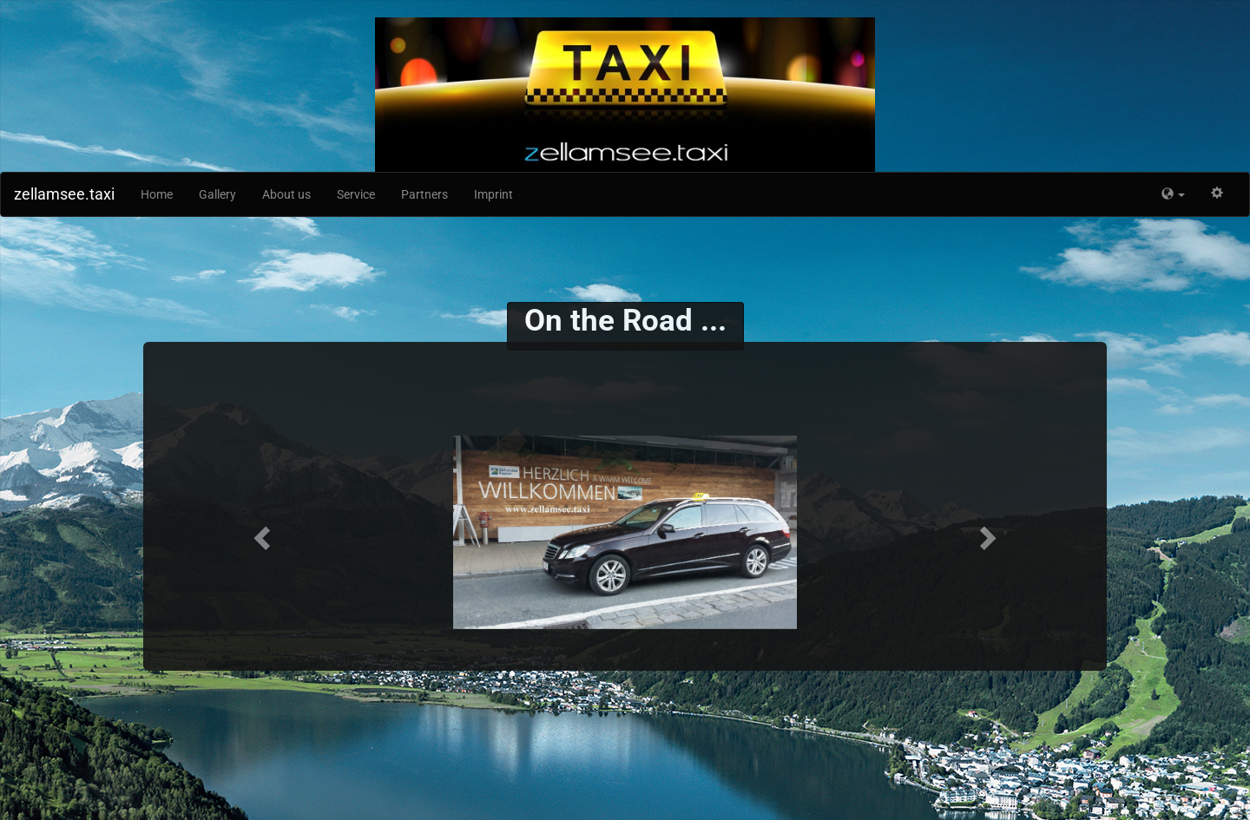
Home (157, 194)
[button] (1173, 194)
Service (356, 194)
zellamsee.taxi (64, 194)
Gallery (217, 194)
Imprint (493, 194)
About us (286, 194)
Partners (424, 194)
